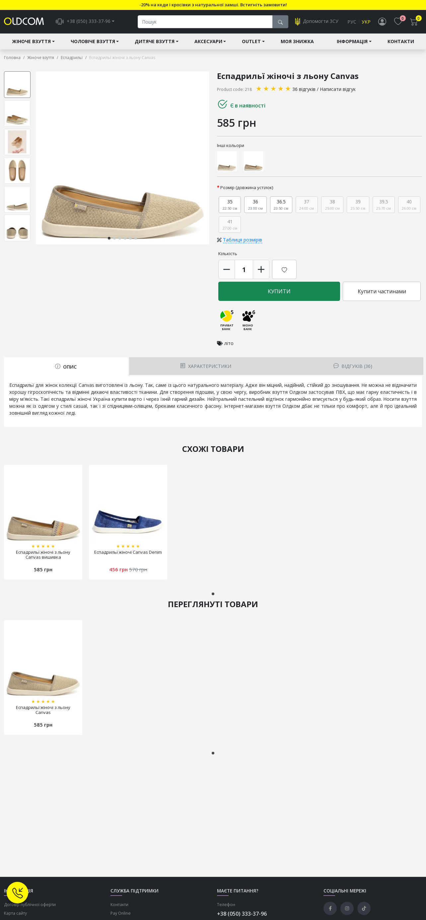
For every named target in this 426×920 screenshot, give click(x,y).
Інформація (352, 42)
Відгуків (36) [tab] (352, 366)
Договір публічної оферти (30, 905)
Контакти (401, 42)
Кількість (227, 254)
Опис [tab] (65, 367)
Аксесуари (208, 42)
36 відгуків (304, 89)
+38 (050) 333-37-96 (242, 914)
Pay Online (120, 914)
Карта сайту (15, 914)
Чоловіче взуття (93, 42)
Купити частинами (382, 292)
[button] (109, 238)
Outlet (251, 42)
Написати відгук (338, 89)
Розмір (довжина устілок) (246, 188)
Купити (279, 292)
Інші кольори (230, 146)
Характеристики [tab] (205, 366)
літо (229, 343)
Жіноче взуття (31, 42)
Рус (351, 22)
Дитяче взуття (155, 42)
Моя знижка (297, 42)
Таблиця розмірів (242, 240)
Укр (366, 22)
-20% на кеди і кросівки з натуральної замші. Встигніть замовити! (213, 5)
